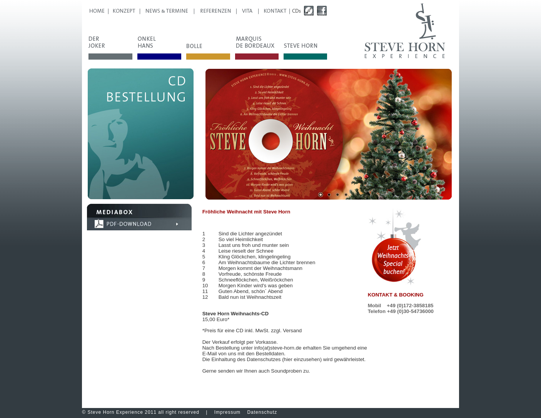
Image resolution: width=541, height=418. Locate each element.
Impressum (227, 412)
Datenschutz (262, 412)
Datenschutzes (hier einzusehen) (284, 359)
